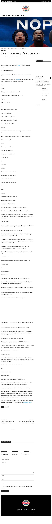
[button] (43, 1)
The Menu (17, 79)
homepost (7, 406)
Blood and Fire (39, 76)
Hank (5, 56)
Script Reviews (7, 48)
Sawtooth (44, 88)
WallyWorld (44, 99)
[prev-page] (36, 105)
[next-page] (38, 105)
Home (2, 48)
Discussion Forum (27, 402)
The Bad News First (45, 93)
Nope (19, 65)
